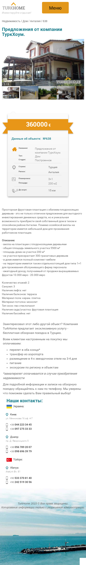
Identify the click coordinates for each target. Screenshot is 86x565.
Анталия (35, 21)
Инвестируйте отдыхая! (16, 12)
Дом (25, 21)
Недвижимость (11, 21)
